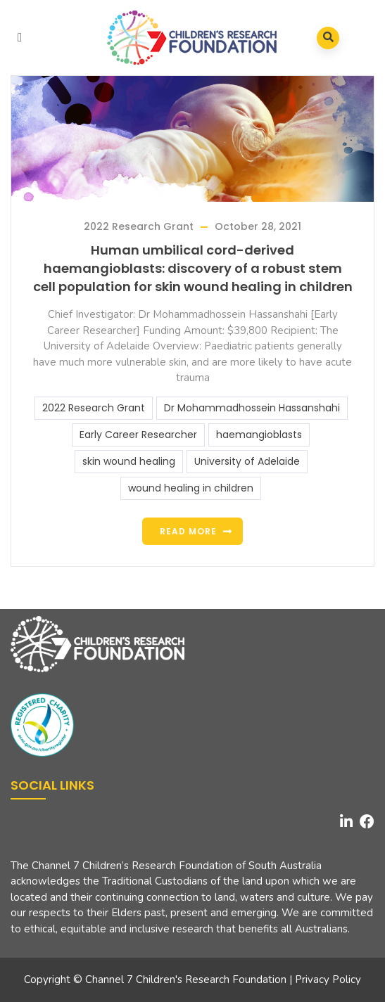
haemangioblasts (259, 435)
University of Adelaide (247, 461)
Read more (188, 531)
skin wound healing (128, 461)
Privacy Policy (328, 979)
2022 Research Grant (139, 226)
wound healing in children (190, 488)
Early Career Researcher (138, 435)
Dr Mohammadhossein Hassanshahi (252, 408)
